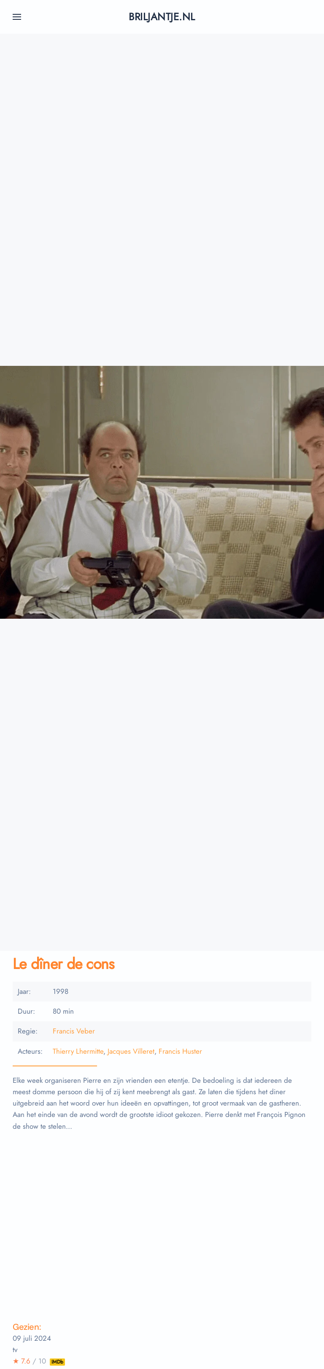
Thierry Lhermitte (78, 1051)
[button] (17, 17)
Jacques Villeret (131, 1051)
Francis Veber (74, 1031)
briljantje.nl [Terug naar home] (162, 16)
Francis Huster (180, 1051)
